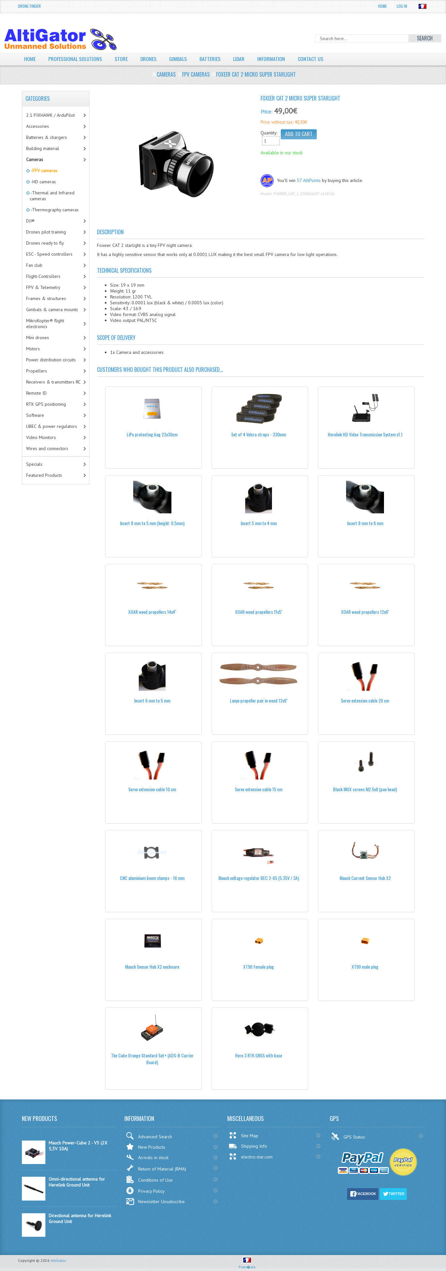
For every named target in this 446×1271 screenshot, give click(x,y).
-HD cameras (43, 182)
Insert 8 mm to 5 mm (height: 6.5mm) (152, 523)
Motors (33, 349)
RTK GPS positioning (46, 404)
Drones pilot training (46, 232)
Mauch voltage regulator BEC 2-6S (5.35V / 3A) (258, 877)
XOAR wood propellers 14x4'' (152, 611)
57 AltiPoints (309, 180)
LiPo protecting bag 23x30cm (152, 434)
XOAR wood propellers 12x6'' (365, 611)
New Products (145, 1146)
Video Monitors (41, 437)
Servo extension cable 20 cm (365, 700)
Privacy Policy (145, 1191)
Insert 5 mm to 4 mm (259, 523)
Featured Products (44, 475)
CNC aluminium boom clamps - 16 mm (152, 877)
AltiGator (58, 1260)
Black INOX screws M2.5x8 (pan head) (365, 789)
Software (35, 415)
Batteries (210, 59)
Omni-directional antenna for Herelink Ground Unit (77, 1182)
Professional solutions (75, 59)
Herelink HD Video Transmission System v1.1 (365, 434)
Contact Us (311, 59)
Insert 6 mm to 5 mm (152, 700)
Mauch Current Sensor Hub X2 (365, 877)
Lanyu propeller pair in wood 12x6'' (259, 700)
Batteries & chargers (46, 137)
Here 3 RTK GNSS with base (258, 1055)
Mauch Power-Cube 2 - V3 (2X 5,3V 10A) (78, 1146)
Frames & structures (46, 298)
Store (121, 59)
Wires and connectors (47, 448)
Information (272, 59)
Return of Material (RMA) (156, 1168)
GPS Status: (349, 1136)
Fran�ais (247, 1264)
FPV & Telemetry (43, 287)
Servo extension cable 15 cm (258, 789)
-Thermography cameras (54, 210)
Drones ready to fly (45, 243)
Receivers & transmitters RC (53, 382)
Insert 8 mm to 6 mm (365, 523)
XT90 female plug (258, 966)
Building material (42, 148)
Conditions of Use (149, 1179)
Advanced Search (149, 1136)
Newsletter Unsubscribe (155, 1201)
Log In (402, 6)
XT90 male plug (365, 966)
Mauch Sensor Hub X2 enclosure (152, 966)
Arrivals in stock (147, 1157)
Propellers (36, 371)
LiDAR (239, 59)
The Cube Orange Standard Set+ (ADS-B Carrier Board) (152, 1059)
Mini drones (37, 337)
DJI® (30, 221)
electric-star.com (251, 1156)
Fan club (34, 265)
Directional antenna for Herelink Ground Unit (80, 1218)
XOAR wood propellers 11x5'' (258, 611)
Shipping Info (248, 1146)
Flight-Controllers (43, 276)
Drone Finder (29, 6)
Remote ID (36, 393)
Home (382, 6)
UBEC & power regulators (51, 426)
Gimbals (178, 59)
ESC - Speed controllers (49, 254)
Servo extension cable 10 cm (152, 789)
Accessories (37, 126)
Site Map (243, 1135)
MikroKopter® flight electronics (45, 323)
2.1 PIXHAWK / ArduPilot (50, 115)
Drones (148, 59)
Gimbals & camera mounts (52, 309)
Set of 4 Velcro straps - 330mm (258, 434)
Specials (34, 464)
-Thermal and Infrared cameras (52, 196)
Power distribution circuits (51, 360)
